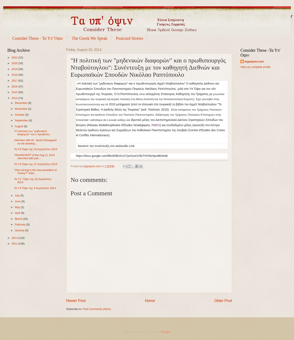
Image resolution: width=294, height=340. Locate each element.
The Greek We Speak (89, 38)
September (22, 120)
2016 (15, 86)
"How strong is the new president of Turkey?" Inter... (35, 171)
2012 (15, 243)
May (18, 207)
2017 (15, 80)
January (20, 230)
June (18, 201)
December (21, 103)
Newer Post (76, 301)
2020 (15, 63)
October (20, 114)
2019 (15, 69)
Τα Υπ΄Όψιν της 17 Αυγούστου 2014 (35, 164)
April (18, 212)
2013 (15, 237)
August (19, 126)
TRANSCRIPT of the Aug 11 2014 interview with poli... (34, 156)
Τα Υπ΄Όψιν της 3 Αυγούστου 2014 (35, 188)
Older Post (223, 301)
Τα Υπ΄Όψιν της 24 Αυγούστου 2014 (35, 149)
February (20, 224)
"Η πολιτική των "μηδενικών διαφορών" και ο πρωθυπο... (32, 133)
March (19, 218)
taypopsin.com (254, 61)
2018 (15, 74)
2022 (15, 57)
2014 (15, 98)
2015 (15, 92)
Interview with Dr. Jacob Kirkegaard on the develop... (35, 142)
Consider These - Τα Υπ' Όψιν (37, 38)
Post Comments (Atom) (97, 309)
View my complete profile (255, 67)
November (21, 108)
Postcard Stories (129, 38)
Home (150, 301)
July (17, 195)
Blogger (165, 331)
